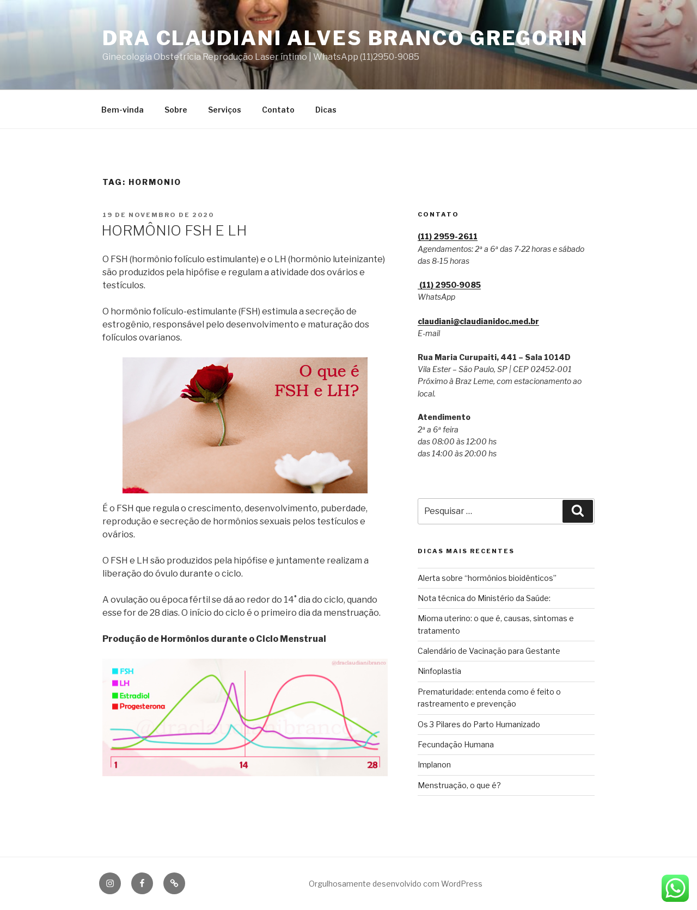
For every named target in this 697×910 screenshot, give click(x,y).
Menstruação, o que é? (459, 785)
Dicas (326, 109)
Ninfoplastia (439, 671)
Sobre (175, 109)
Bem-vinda (122, 109)
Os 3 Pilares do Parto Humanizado (479, 724)
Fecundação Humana (456, 744)
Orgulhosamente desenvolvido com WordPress (395, 883)
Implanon (434, 764)
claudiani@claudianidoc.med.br (478, 321)
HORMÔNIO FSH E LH (174, 230)
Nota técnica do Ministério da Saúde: (484, 598)
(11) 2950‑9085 (449, 284)
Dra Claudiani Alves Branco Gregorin (345, 38)
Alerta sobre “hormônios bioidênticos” (487, 578)
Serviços (224, 109)
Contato (278, 109)
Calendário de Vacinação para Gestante (489, 650)
